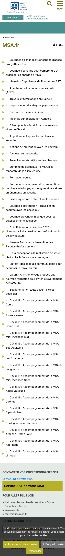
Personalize (35, 551)
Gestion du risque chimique (26, 112)
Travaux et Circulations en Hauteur (31, 99)
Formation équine (20, 177)
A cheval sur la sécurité (24, 153)
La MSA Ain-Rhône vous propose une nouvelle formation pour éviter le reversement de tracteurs (34, 279)
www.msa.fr (12, 510)
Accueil (6, 37)
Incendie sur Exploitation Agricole (30, 118)
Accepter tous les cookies (21, 544)
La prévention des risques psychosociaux (35, 105)
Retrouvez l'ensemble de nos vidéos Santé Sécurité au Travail (29, 504)
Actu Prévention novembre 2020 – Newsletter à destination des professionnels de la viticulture (33, 231)
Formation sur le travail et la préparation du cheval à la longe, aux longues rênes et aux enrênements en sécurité (34, 188)
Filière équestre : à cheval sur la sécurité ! (35, 199)
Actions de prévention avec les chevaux (34, 147)
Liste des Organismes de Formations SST (35, 81)
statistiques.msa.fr (16, 514)
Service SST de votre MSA (17, 478)
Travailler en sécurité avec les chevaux (33, 160)
